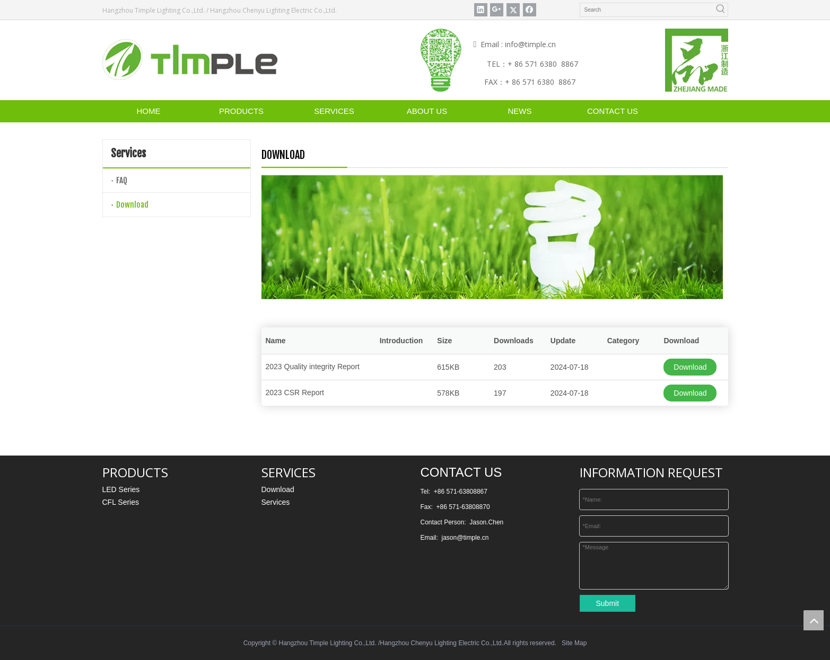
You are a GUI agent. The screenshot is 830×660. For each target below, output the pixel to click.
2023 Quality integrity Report (313, 366)
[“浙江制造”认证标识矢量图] (696, 60)
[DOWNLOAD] (492, 237)
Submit (607, 603)
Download (132, 205)
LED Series (121, 489)
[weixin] (441, 60)
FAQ (121, 180)
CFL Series (120, 502)
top (813, 620)
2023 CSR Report (295, 392)
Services (275, 502)
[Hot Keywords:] (721, 9)
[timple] (189, 59)
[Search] (647, 9)
